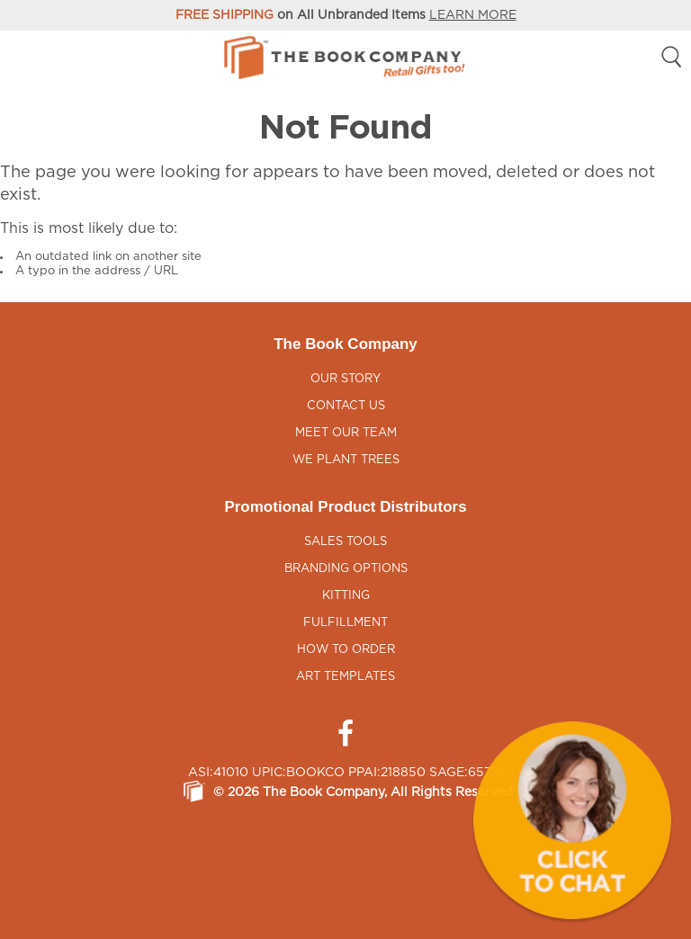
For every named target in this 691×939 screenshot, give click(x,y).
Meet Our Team (346, 433)
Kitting (346, 596)
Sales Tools (345, 542)
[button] (572, 820)
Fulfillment (345, 623)
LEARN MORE (472, 15)
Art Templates (345, 677)
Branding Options (346, 569)
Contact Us (346, 406)
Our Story (345, 379)
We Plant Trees (345, 460)
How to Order (346, 650)
